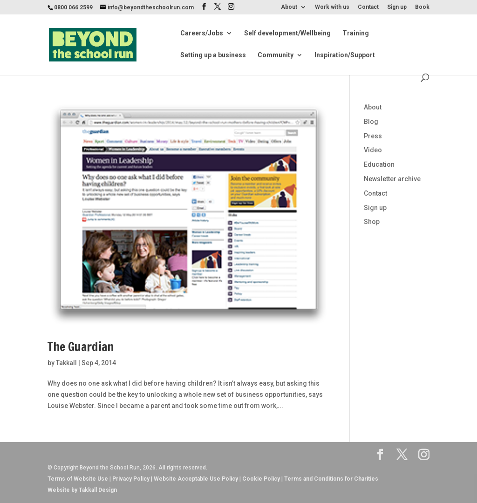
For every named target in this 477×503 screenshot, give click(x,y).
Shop (372, 221)
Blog (371, 121)
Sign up (397, 7)
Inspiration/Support (344, 55)
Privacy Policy (131, 479)
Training (355, 33)
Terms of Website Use (78, 479)
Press (373, 136)
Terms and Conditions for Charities (331, 479)
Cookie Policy (261, 479)
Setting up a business (213, 55)
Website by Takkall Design (82, 490)
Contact (368, 7)
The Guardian (81, 346)
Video (373, 150)
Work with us (332, 7)
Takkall (66, 363)
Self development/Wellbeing (287, 33)
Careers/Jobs (201, 33)
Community (275, 55)
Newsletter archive (392, 179)
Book (422, 7)
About (289, 7)
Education (379, 164)
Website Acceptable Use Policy (196, 479)
